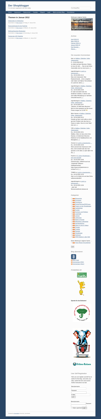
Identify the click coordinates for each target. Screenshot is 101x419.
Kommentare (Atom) (78, 264)
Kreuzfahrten (70, 12)
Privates (77, 227)
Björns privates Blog (58, 12)
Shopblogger (78, 233)
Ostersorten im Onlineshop (15, 21)
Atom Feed (76, 260)
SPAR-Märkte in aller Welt (82, 237)
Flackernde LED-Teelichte (15, 36)
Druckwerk (78, 200)
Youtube (35, 12)
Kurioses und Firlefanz (81, 212)
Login (48, 12)
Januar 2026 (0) (75, 45)
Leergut (77, 216)
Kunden (77, 210)
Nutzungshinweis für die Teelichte (17, 26)
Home (10, 12)
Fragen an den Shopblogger (83, 206)
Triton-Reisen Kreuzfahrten (83, 242)
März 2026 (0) (75, 41)
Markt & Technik (79, 219)
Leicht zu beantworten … (85, 143)
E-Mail (73, 394)
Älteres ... (73, 49)
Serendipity (16, 413)
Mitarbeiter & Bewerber (81, 221)
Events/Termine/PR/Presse (83, 204)
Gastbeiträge (79, 208)
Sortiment (78, 235)
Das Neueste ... (75, 47)
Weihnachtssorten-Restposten (16, 31)
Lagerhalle (78, 214)
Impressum (17, 12)
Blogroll (42, 12)
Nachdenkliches (79, 223)
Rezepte (77, 231)
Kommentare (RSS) (78, 262)
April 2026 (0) (75, 39)
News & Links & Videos (81, 225)
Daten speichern (77, 408)
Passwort (74, 390)
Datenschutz (26, 12)
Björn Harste (19, 22)
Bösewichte (78, 198)
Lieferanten (78, 217)
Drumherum (78, 202)
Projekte (77, 229)
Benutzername (75, 386)
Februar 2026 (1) (76, 43)
